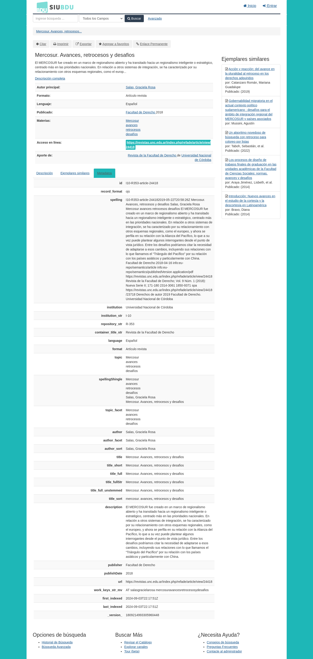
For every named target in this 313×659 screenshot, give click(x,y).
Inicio (249, 6)
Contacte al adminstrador (224, 651)
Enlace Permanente (154, 44)
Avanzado (155, 18)
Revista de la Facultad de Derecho (152, 155)
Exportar (86, 44)
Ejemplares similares (75, 173)
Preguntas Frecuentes (222, 647)
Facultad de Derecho (141, 112)
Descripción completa (50, 78)
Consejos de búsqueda (223, 642)
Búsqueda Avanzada (56, 647)
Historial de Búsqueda (57, 642)
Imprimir (63, 44)
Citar (43, 44)
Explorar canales (136, 647)
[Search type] (101, 18)
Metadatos (104, 173)
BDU (41, 7)
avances (131, 125)
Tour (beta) (132, 651)
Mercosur (132, 120)
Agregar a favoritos (115, 44)
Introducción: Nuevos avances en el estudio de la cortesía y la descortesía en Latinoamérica (250, 200)
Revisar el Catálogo (138, 642)
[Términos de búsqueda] (55, 18)
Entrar (270, 6)
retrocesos (133, 129)
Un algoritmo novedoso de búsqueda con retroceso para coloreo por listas (245, 137)
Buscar (134, 18)
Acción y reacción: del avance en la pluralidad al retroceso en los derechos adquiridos (250, 73)
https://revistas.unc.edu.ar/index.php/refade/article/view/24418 (168, 145)
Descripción (44, 173)
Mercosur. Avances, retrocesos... (59, 31)
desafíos (132, 134)
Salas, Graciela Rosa (140, 87)
